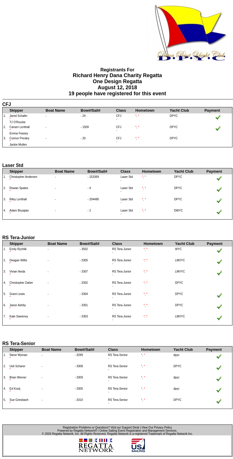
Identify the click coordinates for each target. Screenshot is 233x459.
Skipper (16, 110)
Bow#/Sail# (90, 110)
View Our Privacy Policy (157, 427)
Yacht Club (179, 110)
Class (121, 110)
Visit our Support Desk (124, 427)
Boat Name (55, 110)
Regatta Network (62, 433)
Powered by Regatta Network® (77, 430)
